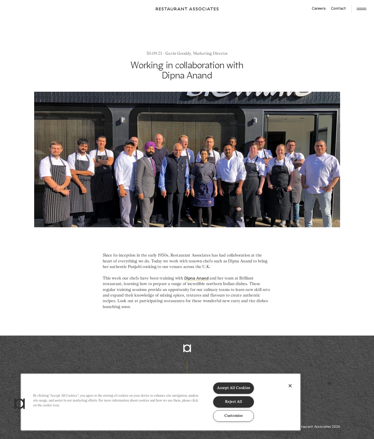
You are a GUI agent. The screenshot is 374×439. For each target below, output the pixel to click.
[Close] (290, 385)
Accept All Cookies (233, 388)
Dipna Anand (196, 278)
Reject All (233, 402)
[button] (19, 404)
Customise (233, 416)
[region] (160, 402)
